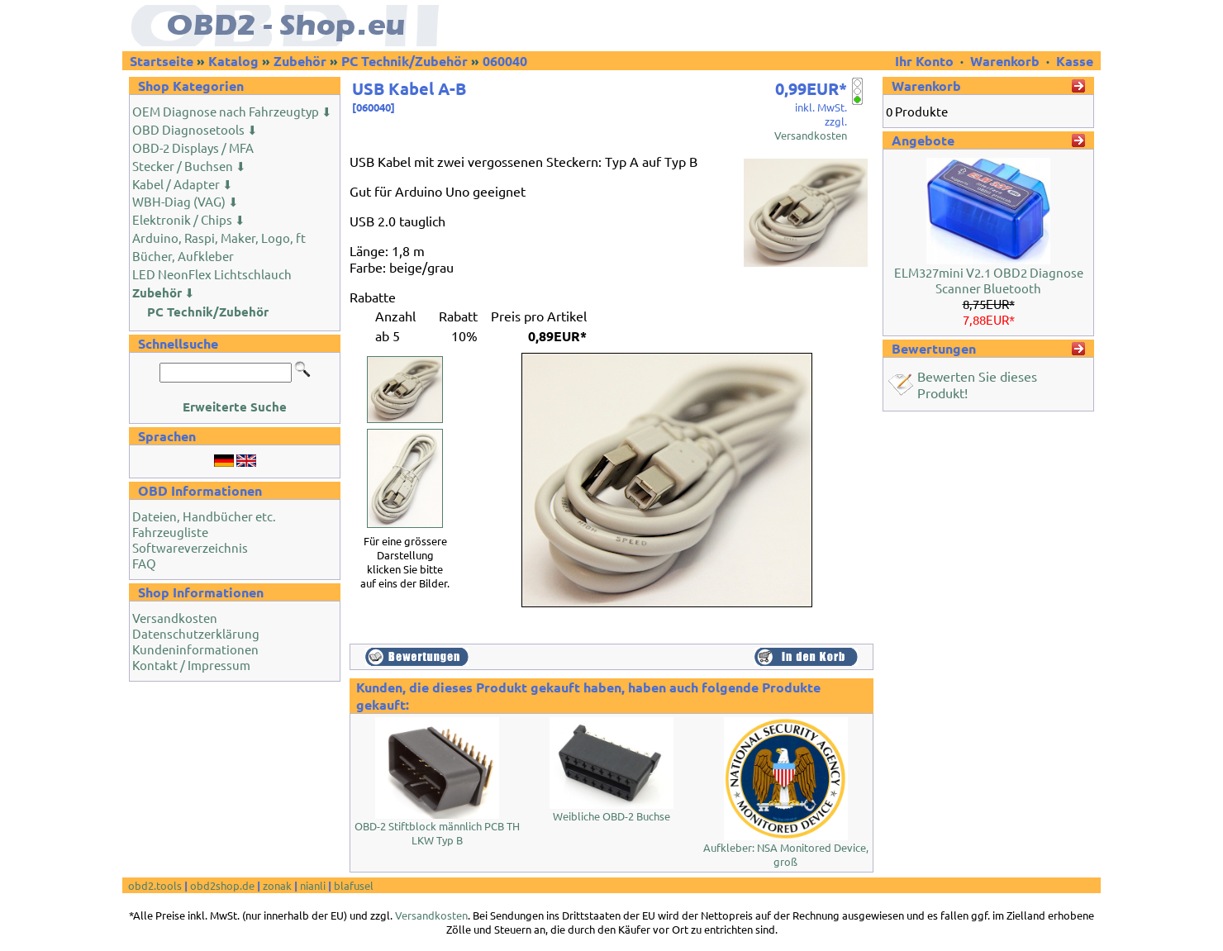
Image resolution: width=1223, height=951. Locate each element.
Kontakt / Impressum (191, 665)
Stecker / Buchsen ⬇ (189, 166)
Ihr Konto (926, 60)
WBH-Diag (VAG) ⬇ (185, 201)
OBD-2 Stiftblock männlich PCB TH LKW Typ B (437, 833)
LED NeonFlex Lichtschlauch (212, 274)
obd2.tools (155, 885)
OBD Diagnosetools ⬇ (195, 129)
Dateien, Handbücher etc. (204, 516)
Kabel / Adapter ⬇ (182, 184)
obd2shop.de (222, 885)
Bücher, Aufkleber (183, 256)
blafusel (354, 885)
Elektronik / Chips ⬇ (188, 219)
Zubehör (300, 60)
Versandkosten (174, 617)
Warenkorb (1005, 60)
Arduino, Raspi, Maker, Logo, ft (219, 237)
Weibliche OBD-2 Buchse (611, 816)
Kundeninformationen (195, 649)
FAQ (144, 563)
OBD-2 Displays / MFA (193, 147)
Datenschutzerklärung (195, 633)
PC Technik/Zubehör (404, 60)
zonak (277, 885)
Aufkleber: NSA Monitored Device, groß (785, 854)
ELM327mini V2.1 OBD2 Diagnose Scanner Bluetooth (988, 280)
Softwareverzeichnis (190, 547)
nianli (313, 885)
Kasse (1074, 60)
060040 (505, 60)
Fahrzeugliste (170, 532)
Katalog (233, 60)
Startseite (161, 60)
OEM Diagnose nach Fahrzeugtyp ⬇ (232, 111)
